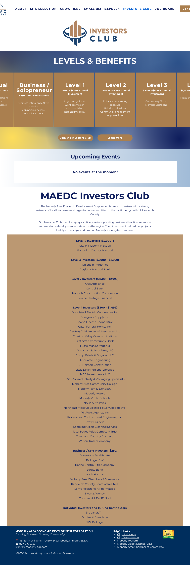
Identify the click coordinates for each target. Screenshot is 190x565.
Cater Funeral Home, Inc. (94, 326)
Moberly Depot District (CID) (134, 543)
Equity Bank (95, 469)
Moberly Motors (94, 393)
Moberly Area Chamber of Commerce (95, 479)
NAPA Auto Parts (95, 403)
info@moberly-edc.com (32, 546)
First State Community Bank (95, 341)
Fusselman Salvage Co (95, 345)
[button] (21, 9)
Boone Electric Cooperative (95, 322)
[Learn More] (115, 137)
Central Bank (94, 288)
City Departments (128, 537)
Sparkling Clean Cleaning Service (95, 426)
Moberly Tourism (127, 540)
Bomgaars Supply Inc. (95, 317)
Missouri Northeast (63, 553)
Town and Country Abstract (94, 436)
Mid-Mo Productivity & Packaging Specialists (95, 379)
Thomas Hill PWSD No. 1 (95, 498)
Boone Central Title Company (94, 464)
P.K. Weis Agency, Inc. (95, 412)
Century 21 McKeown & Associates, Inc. (95, 331)
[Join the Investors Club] (75, 137)
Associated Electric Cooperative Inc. (95, 312)
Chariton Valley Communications (95, 336)
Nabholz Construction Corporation (95, 293)
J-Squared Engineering (95, 360)
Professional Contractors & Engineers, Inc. (94, 417)
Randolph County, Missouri (95, 250)
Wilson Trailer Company (94, 441)
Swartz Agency (95, 493)
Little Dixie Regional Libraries (95, 369)
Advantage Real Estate (95, 455)
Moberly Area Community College (94, 383)
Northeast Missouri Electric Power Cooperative (95, 407)
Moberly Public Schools (94, 398)
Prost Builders (95, 422)
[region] (33, 100)
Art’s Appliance (95, 283)
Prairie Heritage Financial (95, 298)
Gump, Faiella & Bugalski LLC (95, 355)
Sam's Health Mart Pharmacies (94, 488)
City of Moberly (126, 534)
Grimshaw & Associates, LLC (95, 350)
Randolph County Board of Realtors (94, 484)
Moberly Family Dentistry (94, 388)
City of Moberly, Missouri (95, 245)
